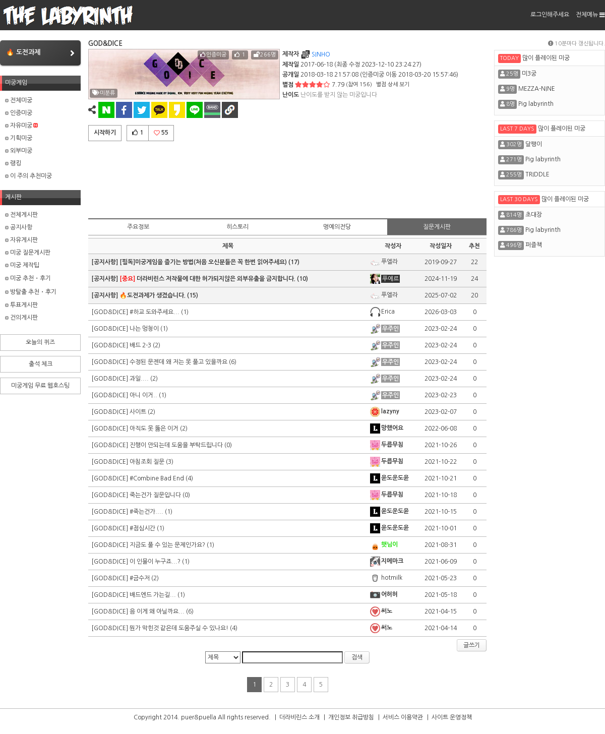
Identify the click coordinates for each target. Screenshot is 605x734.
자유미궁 (21, 126)
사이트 (138, 412)
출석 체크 (40, 364)
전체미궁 (18, 100)
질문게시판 (437, 227)
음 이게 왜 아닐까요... (157, 611)
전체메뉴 (590, 15)
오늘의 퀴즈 (40, 342)
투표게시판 (21, 305)
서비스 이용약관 (403, 717)
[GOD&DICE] (110, 312)
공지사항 (18, 227)
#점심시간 (142, 528)
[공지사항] (105, 262)
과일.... (139, 379)
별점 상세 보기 (392, 84)
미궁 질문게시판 (27, 253)
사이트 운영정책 (452, 717)
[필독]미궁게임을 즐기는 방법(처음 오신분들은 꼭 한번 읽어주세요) (203, 262)
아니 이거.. (143, 395)
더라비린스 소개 (299, 717)
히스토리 (237, 227)
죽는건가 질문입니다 (155, 495)
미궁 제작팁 (22, 265)
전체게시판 (21, 215)
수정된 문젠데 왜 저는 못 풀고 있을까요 (178, 362)
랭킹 (13, 163)
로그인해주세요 (549, 15)
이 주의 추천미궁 (28, 176)
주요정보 (138, 227)
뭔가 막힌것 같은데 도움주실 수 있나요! (179, 628)
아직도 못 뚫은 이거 (154, 428)
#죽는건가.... (146, 512)
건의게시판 (21, 318)
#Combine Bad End (157, 478)
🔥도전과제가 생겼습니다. (152, 295)
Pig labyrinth (536, 104)
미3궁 (529, 74)
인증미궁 (18, 113)
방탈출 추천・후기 (30, 292)
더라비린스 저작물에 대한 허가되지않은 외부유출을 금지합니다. (207, 279)
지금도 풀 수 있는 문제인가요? (167, 545)
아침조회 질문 (147, 462)
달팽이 (533, 144)
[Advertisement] (287, 178)
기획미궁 (18, 138)
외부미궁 (18, 151)
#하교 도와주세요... (154, 312)
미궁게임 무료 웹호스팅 (40, 386)
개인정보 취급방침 (351, 717)
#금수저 (140, 578)
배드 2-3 (140, 345)
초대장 (533, 215)
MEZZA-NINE (536, 89)
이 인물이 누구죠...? (155, 562)
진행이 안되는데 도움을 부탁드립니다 (176, 445)
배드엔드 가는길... (153, 595)
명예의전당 (337, 227)
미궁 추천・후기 (28, 278)
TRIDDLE (537, 174)
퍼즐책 (533, 245)
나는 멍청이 (144, 329)
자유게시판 (21, 240)
